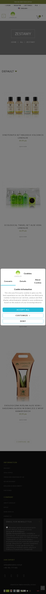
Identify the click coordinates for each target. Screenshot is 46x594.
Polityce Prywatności (14, 549)
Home (14, 42)
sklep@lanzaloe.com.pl (13, 565)
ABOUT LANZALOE (9, 503)
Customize (23, 315)
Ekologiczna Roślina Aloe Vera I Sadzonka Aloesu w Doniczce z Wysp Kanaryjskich (23, 408)
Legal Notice (8, 472)
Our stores (8, 490)
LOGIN (8, 5)
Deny (23, 321)
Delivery (7, 468)
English (22, 8)
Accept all (23, 310)
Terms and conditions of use (14, 477)
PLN (36, 5)
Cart (39, 16)
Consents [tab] (8, 281)
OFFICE (6, 507)
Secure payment (9, 481)
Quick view (23, 146)
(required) (23, 538)
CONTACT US (7, 516)
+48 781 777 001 (11, 568)
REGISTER (17, 5)
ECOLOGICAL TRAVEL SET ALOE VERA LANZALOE (23, 226)
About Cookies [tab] (37, 281)
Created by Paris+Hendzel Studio (23, 584)
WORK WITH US (8, 511)
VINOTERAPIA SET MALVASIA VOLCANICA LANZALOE (23, 136)
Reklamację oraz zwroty (13, 486)
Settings (27, 5)
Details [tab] (23, 281)
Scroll (43, 588)
